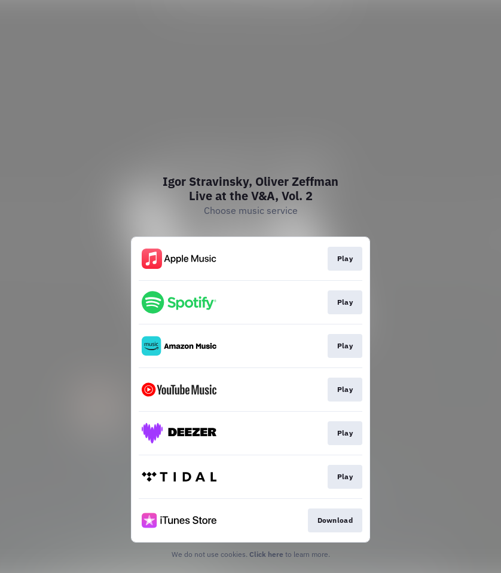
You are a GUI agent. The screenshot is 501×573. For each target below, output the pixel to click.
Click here (266, 554)
